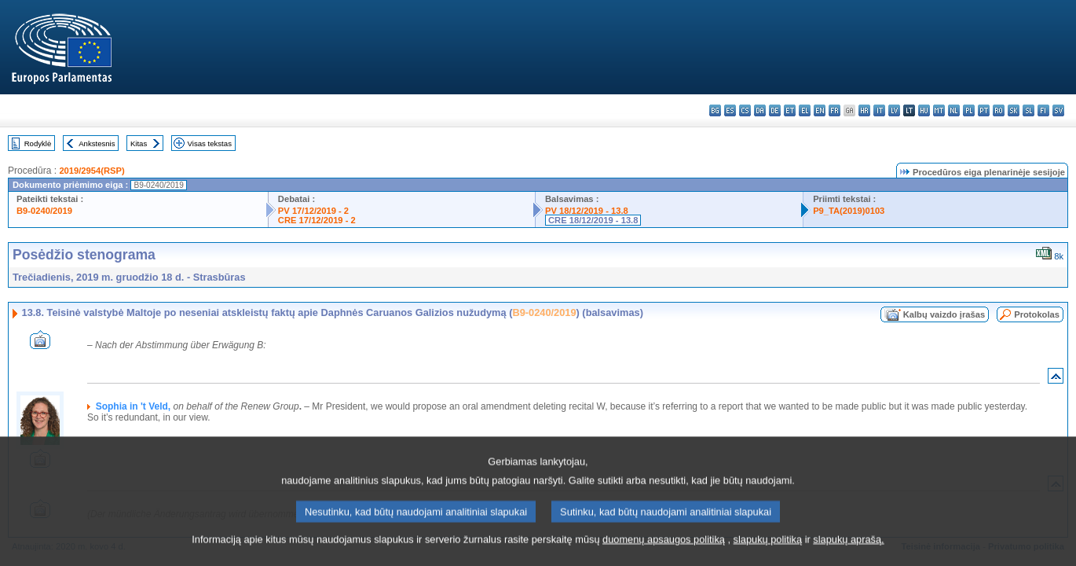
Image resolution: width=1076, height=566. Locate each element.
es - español (730, 110)
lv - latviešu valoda (894, 110)
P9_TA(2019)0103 (848, 210)
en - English (819, 110)
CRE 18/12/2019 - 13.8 (593, 220)
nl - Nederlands (954, 110)
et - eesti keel (790, 110)
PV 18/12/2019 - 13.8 (586, 210)
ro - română (999, 110)
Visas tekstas (210, 143)
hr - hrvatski (864, 110)
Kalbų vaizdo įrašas (944, 314)
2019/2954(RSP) (91, 170)
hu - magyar (924, 110)
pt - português (984, 110)
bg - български (715, 110)
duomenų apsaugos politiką (663, 554)
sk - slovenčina (1013, 110)
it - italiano (879, 110)
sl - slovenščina (1028, 110)
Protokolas (1037, 314)
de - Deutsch (775, 110)
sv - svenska (1058, 110)
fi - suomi (1043, 110)
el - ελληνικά (805, 110)
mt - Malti (939, 110)
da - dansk (760, 110)
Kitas (138, 143)
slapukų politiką (768, 554)
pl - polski (969, 110)
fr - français (834, 110)
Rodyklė (38, 143)
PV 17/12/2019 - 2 (313, 210)
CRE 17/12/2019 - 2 (317, 220)
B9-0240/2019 (44, 210)
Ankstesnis (97, 143)
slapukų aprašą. (848, 554)
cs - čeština (745, 110)
